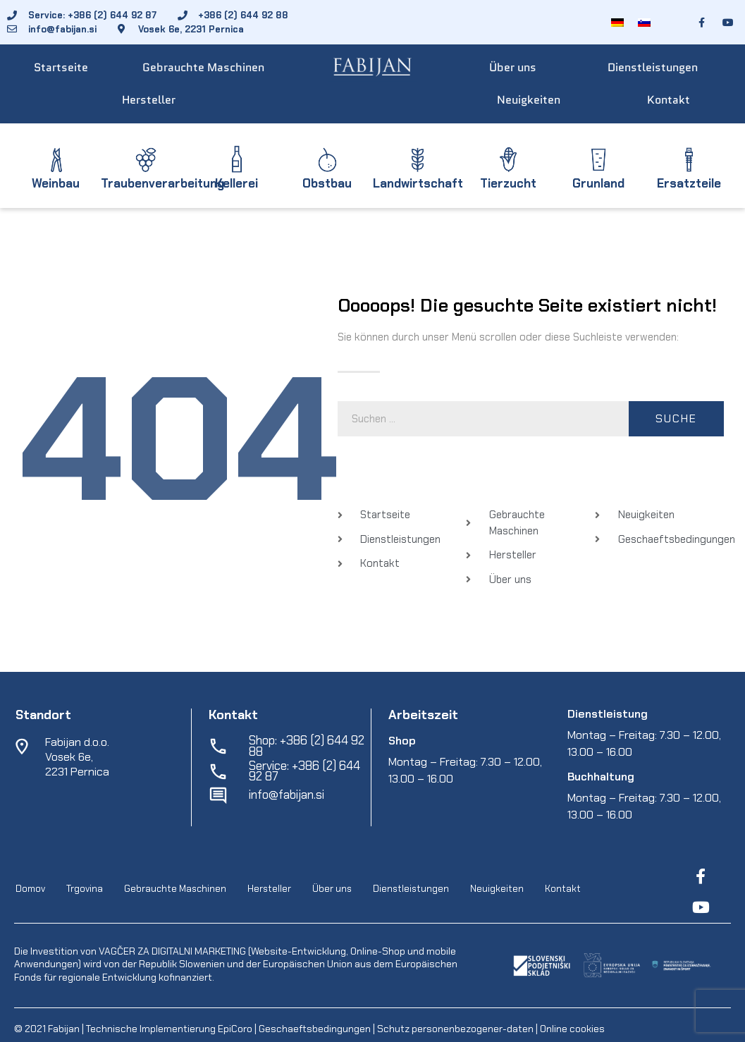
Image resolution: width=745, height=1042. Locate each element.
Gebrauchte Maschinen (203, 67)
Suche (676, 418)
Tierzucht (508, 183)
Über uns (512, 67)
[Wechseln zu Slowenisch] (644, 22)
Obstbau (327, 183)
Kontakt (668, 100)
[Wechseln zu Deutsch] (617, 22)
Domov (30, 889)
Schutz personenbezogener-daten (455, 1028)
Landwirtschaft (418, 183)
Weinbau (56, 183)
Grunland (598, 183)
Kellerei (236, 183)
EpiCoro (235, 1028)
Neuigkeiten (528, 100)
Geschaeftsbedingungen (316, 1028)
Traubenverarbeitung (162, 183)
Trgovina (84, 889)
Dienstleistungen (653, 67)
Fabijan (64, 1028)
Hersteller (149, 100)
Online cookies (571, 1028)
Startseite (61, 67)
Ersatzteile (689, 183)
